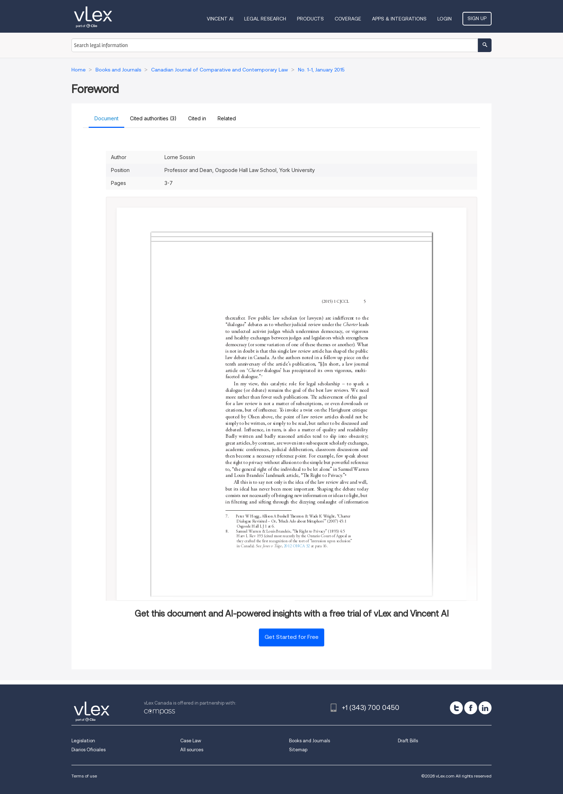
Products (310, 19)
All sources (191, 749)
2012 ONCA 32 (296, 546)
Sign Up (477, 18)
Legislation (83, 740)
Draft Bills (408, 740)
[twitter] (456, 707)
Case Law (190, 740)
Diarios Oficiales (88, 749)
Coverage (348, 19)
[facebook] (470, 707)
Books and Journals (309, 740)
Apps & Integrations (399, 19)
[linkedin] (485, 707)
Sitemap (298, 749)
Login (444, 19)
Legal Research (265, 19)
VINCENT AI (220, 19)
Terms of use (84, 776)
